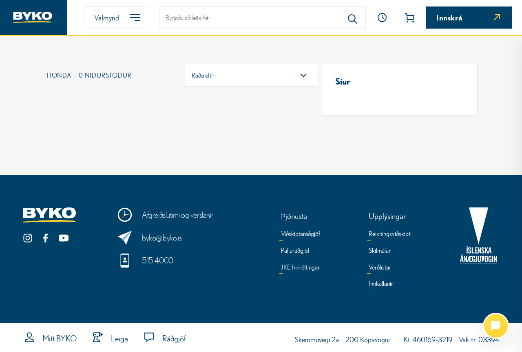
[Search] (353, 17)
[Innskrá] (469, 17)
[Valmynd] (117, 17)
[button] (382, 18)
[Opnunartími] (382, 18)
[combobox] (251, 75)
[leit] (262, 17)
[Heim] (33, 17)
